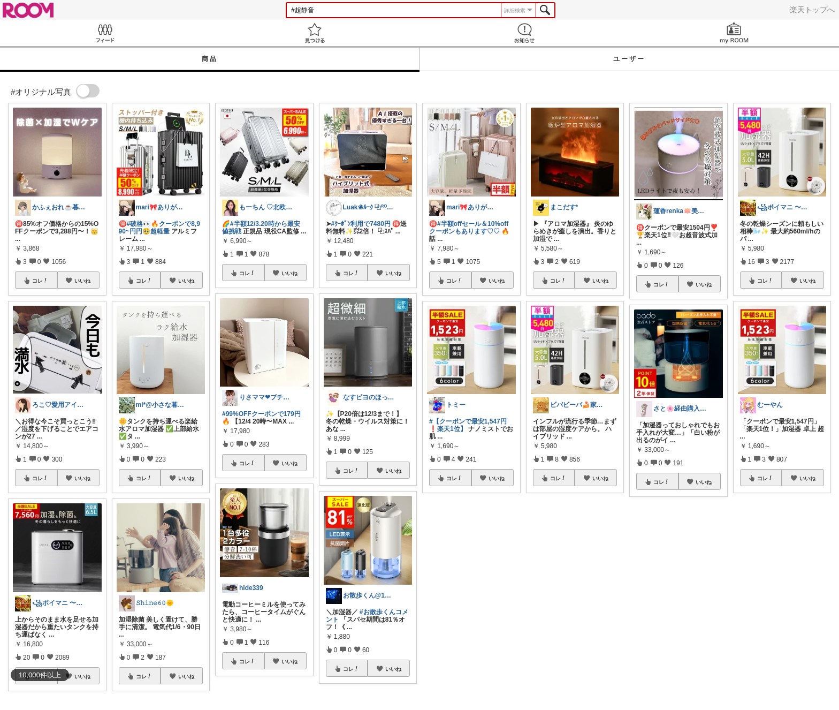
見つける (315, 33)
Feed (105, 33)
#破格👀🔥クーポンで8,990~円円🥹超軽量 (159, 227)
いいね (82, 280)
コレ (40, 280)
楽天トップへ (812, 9)
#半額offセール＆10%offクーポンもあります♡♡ (468, 227)
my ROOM (734, 33)
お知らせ (524, 33)
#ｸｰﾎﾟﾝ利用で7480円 (361, 224)
